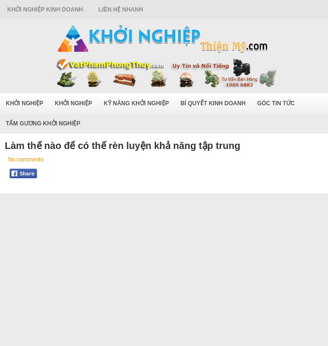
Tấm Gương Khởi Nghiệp (43, 123)
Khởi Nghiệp (24, 103)
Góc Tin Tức (275, 103)
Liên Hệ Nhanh (120, 9)
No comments (26, 159)
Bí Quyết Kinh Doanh (213, 103)
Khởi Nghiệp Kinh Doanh (45, 9)
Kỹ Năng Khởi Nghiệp (136, 103)
